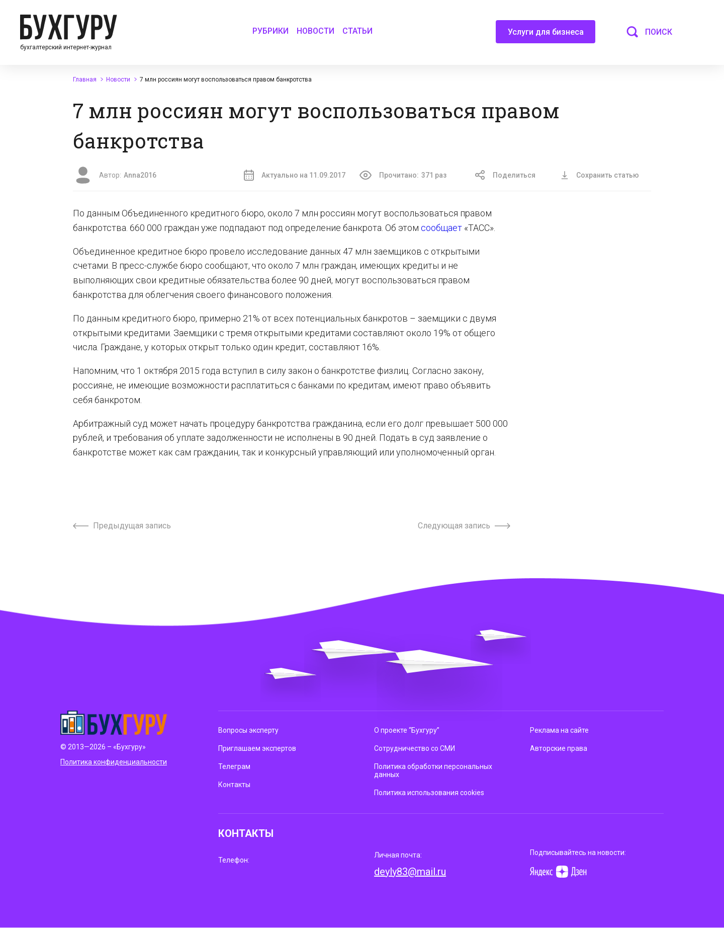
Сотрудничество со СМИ (414, 748)
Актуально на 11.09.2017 (294, 175)
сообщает (441, 227)
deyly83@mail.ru (410, 872)
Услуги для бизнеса (546, 35)
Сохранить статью (600, 175)
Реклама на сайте (559, 730)
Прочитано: (402, 175)
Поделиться (505, 175)
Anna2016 (140, 175)
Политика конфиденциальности (113, 762)
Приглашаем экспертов (257, 748)
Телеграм (234, 766)
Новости (315, 31)
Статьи (357, 31)
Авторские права (558, 748)
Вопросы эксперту (248, 730)
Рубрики (270, 31)
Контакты (234, 785)
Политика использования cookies (429, 793)
